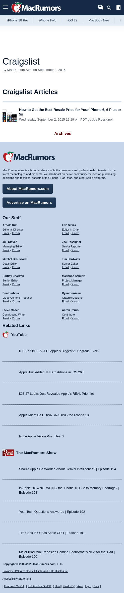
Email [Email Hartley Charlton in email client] (6, 284)
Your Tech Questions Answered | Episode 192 (52, 512)
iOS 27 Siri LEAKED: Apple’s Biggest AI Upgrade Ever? (59, 351)
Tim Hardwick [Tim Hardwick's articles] (71, 259)
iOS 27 (73, 20)
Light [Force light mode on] (88, 586)
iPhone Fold (47, 20)
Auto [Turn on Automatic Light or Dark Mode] (80, 586)
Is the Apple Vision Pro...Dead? (41, 436)
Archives (62, 133)
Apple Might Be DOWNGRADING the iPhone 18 (54, 415)
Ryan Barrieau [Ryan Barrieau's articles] (71, 293)
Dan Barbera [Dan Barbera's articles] (11, 293)
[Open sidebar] (118, 8)
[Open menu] (6, 7)
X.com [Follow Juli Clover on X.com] (16, 250)
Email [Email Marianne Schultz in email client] (65, 284)
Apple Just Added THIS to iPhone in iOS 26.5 (52, 372)
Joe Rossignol (102, 119)
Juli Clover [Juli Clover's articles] (10, 241)
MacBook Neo (99, 20)
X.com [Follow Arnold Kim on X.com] (16, 233)
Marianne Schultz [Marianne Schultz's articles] (73, 275)
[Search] (110, 8)
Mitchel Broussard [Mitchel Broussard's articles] (15, 259)
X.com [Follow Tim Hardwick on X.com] (75, 267)
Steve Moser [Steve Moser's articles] (11, 310)
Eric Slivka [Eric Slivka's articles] (69, 225)
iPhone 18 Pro (17, 20)
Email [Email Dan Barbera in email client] (6, 301)
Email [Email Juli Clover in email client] (6, 250)
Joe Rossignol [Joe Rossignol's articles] (71, 241)
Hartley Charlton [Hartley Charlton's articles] (13, 275)
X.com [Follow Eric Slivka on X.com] (75, 233)
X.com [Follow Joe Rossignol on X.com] (75, 250)
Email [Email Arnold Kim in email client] (6, 233)
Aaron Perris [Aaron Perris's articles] (70, 310)
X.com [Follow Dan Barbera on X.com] (16, 301)
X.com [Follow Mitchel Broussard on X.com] (16, 267)
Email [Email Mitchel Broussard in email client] (6, 267)
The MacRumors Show (36, 452)
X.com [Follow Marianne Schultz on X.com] (75, 284)
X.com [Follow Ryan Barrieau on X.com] (75, 301)
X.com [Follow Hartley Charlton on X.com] (16, 284)
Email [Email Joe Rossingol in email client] (65, 250)
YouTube (19, 334)
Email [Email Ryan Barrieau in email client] (65, 301)
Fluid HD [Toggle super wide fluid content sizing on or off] (68, 586)
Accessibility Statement (17, 578)
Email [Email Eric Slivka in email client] (65, 233)
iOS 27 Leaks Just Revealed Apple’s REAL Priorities (57, 394)
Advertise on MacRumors (29, 202)
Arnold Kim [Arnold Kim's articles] (10, 225)
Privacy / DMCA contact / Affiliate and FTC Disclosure (35, 571)
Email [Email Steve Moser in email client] (6, 318)
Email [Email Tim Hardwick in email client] (65, 267)
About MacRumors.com (28, 188)
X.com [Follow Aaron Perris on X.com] (75, 318)
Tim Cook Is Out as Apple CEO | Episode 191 (52, 533)
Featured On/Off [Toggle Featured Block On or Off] (14, 586)
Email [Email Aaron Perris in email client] (65, 318)
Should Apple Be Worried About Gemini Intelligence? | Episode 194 (67, 469)
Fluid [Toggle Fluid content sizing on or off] (57, 586)
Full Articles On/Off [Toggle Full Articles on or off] (39, 586)
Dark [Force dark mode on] (96, 586)
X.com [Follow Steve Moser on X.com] (16, 318)
